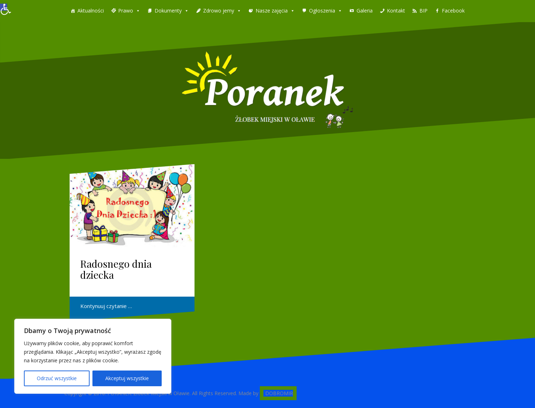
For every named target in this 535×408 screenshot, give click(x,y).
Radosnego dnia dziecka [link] (116, 269)
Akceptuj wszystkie (127, 378)
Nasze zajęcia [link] (272, 10)
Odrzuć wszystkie (57, 378)
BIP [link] (423, 10)
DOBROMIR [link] (279, 393)
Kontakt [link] (396, 10)
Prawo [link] (125, 10)
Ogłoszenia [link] (322, 10)
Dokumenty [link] (168, 10)
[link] (3, 7)
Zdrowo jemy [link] (218, 10)
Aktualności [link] (90, 10)
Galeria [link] (365, 10)
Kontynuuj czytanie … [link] (106, 305)
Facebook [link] (453, 10)
